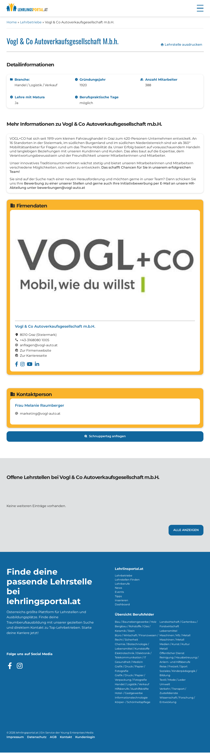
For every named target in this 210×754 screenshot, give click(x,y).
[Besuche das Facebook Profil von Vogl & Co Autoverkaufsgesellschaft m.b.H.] (16, 365)
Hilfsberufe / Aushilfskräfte (132, 690)
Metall (164, 650)
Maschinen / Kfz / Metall (175, 636)
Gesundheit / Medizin (129, 663)
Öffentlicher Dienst (172, 654)
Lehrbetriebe (31, 22)
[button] (200, 8)
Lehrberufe (122, 585)
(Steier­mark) (46, 336)
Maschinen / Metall (172, 641)
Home (12, 22)
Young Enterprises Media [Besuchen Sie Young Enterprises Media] (77, 734)
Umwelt (165, 685)
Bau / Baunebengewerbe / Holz (135, 623)
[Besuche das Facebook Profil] (10, 667)
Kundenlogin (85, 738)
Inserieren (121, 601)
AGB (53, 738)
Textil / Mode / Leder (173, 681)
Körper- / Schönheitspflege (132, 703)
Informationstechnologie (131, 699)
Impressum (15, 738)
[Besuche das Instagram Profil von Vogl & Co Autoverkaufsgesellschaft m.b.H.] (22, 365)
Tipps (118, 597)
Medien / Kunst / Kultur (175, 645)
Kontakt (66, 738)
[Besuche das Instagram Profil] (19, 667)
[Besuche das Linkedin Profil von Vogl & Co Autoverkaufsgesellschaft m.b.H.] (37, 365)
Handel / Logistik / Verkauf (132, 685)
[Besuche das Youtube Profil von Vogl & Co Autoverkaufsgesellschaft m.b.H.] (29, 365)
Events (119, 593)
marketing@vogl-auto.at (40, 415)
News (118, 589)
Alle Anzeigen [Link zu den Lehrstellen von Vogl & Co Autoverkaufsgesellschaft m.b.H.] (186, 531)
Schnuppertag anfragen (105, 438)
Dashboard (122, 605)
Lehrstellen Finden (127, 581)
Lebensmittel (168, 632)
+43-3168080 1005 (34, 341)
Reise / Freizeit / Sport (173, 667)
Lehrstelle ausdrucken (181, 45)
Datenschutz (37, 738)
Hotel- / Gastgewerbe (129, 694)
